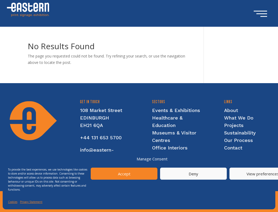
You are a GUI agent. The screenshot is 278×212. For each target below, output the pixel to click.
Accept (124, 173)
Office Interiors (170, 148)
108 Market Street (101, 110)
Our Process (238, 140)
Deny (193, 173)
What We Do (238, 118)
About (231, 110)
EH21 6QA (91, 125)
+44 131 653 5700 (101, 137)
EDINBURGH (94, 118)
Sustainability (240, 133)
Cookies (12, 202)
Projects (234, 125)
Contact (233, 148)
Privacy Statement (31, 202)
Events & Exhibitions (176, 110)
